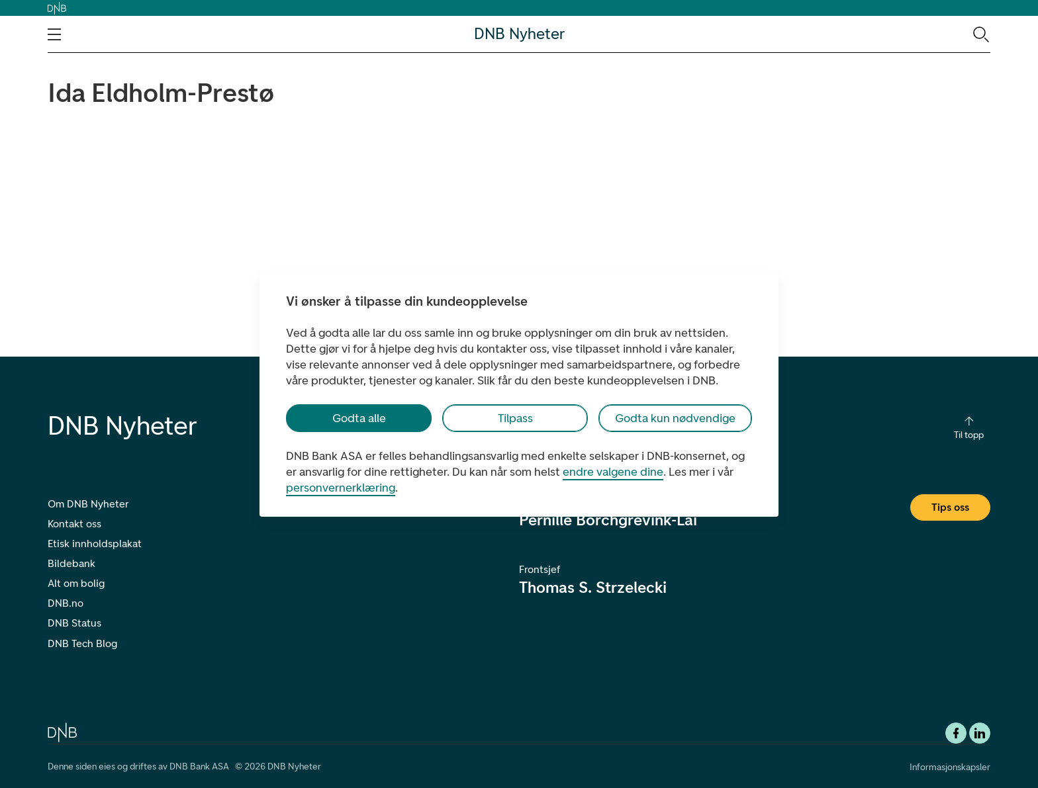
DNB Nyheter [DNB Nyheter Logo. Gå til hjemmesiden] (519, 34)
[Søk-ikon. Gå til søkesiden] (980, 34)
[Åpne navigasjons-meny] (54, 34)
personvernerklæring (340, 487)
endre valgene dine (613, 471)
